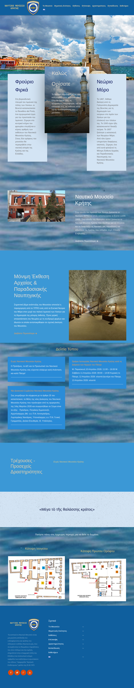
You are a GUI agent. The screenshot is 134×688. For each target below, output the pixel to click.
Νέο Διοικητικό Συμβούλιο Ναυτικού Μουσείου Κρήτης (35, 391)
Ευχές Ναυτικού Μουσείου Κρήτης (26, 361)
